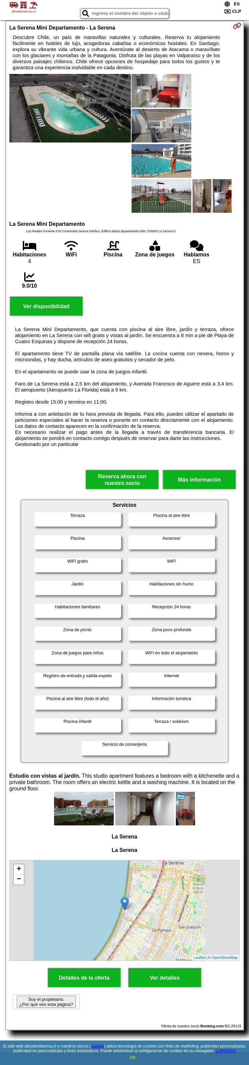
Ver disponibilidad (46, 306)
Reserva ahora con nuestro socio (122, 480)
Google (97, 1046)
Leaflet (199, 957)
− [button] (19, 879)
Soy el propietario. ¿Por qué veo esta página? (46, 1002)
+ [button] (19, 869)
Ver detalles (165, 978)
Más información (199, 480)
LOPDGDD (226, 1051)
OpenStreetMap (225, 957)
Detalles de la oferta (84, 978)
